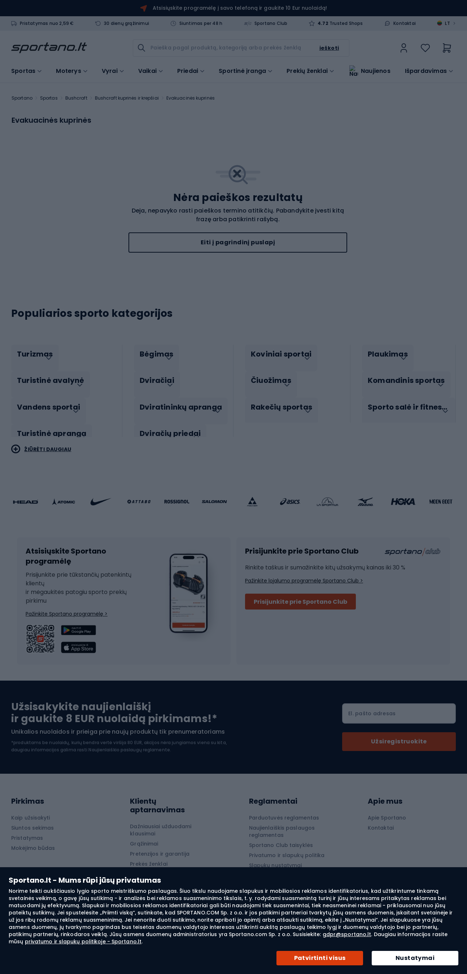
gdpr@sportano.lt (347, 934)
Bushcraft (76, 98)
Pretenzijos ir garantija (159, 846)
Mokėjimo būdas (33, 840)
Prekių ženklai (307, 70)
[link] (404, 48)
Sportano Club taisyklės (281, 837)
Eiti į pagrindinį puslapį (238, 242)
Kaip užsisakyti (30, 810)
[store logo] (49, 48)
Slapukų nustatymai (275, 857)
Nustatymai (415, 958)
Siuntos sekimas (32, 820)
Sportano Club (271, 23)
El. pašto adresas (372, 705)
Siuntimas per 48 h (201, 23)
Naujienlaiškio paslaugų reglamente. (129, 742)
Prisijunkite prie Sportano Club (300, 594)
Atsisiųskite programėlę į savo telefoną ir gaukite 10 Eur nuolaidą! (240, 8)
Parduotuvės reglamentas (284, 810)
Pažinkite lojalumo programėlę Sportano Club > (304, 573)
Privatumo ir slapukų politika (287, 847)
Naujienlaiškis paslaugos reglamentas (282, 824)
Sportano (22, 98)
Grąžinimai (144, 836)
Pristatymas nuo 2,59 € (47, 23)
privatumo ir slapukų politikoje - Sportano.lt (83, 941)
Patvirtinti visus (320, 958)
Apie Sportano (387, 810)
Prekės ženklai (148, 856)
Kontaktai (404, 23)
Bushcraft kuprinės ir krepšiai (127, 98)
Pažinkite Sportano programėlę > (67, 606)
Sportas (49, 98)
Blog (136, 866)
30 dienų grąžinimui (126, 23)
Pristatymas (27, 830)
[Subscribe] (399, 734)
